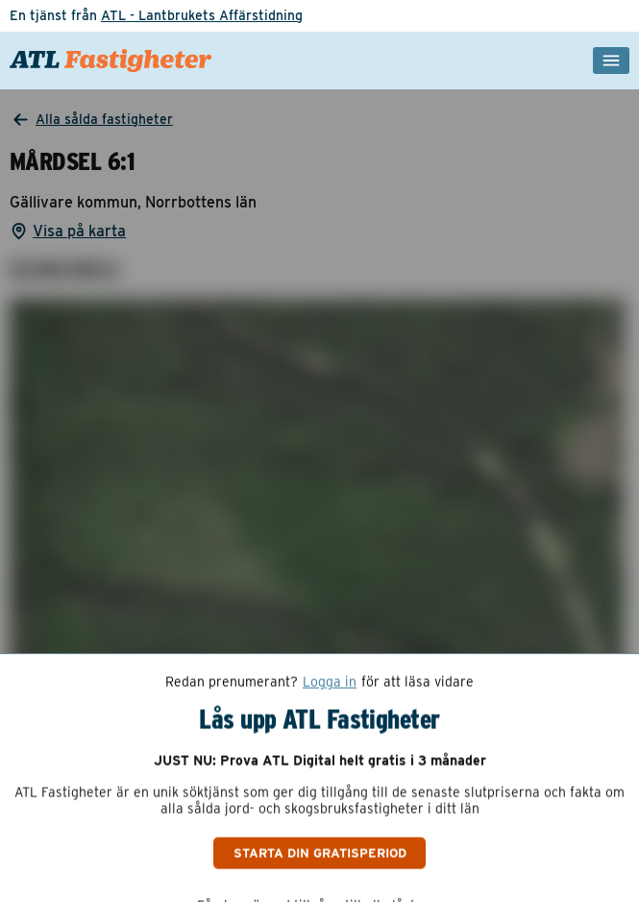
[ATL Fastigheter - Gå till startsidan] (111, 60)
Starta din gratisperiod (319, 852)
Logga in (329, 682)
